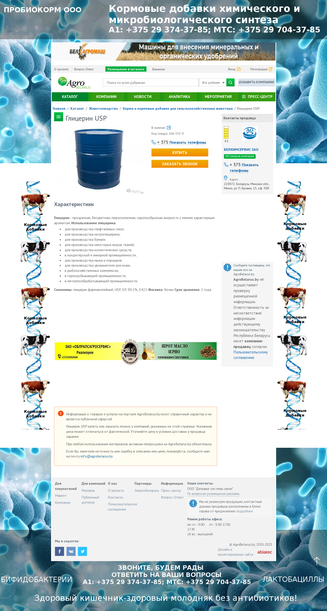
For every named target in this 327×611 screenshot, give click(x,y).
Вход (231, 69)
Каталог (70, 96)
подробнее (244, 511)
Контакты (115, 497)
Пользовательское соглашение (122, 506)
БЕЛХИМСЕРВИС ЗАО (241, 149)
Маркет (61, 495)
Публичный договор (90, 499)
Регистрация (259, 69)
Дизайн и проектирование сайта (235, 552)
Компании (106, 96)
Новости (142, 96)
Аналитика (179, 96)
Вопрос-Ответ (84, 69)
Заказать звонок (180, 163)
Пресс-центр (260, 96)
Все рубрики (213, 82)
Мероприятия (218, 96)
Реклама (88, 490)
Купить (179, 152)
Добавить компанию (256, 82)
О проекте (61, 69)
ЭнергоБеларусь (146, 490)
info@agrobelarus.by (97, 456)
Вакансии (158, 69)
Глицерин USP (248, 108)
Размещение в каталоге (126, 69)
